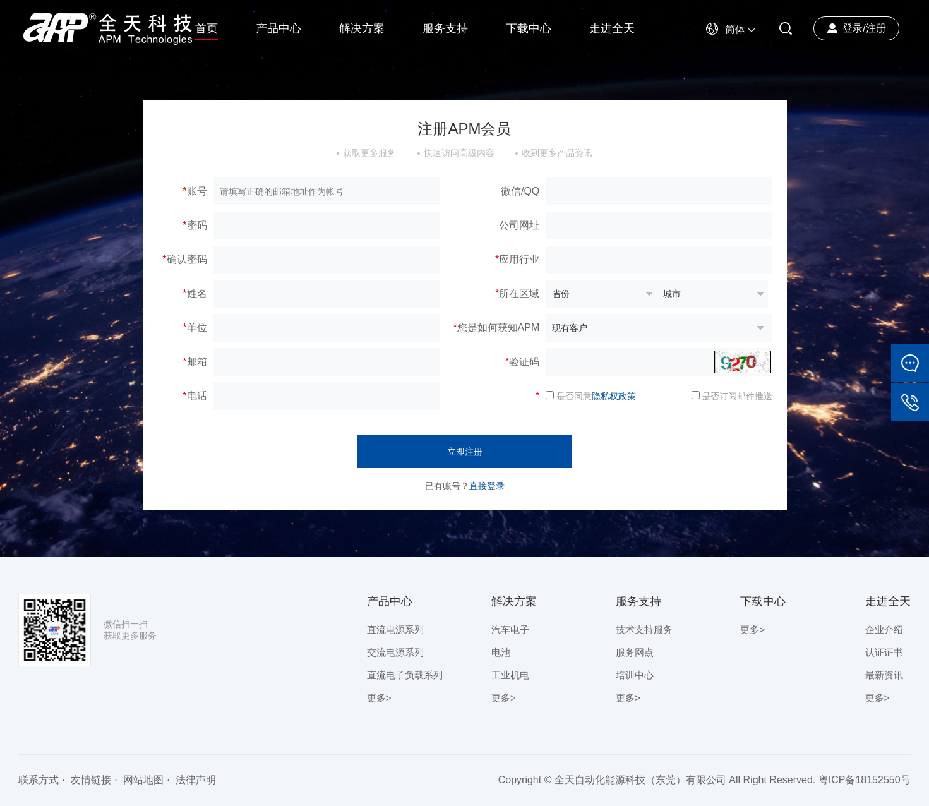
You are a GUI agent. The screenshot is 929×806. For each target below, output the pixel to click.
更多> (379, 697)
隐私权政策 (614, 396)
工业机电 (510, 675)
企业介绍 (884, 629)
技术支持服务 (644, 629)
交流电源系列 (395, 652)
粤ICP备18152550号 (864, 779)
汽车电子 (510, 629)
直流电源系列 (395, 629)
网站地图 (143, 779)
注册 (876, 28)
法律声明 (196, 779)
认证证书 (884, 652)
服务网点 (635, 652)
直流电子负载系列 (405, 675)
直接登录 (487, 486)
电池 (500, 652)
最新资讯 (884, 675)
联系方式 (38, 779)
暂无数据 (601, 294)
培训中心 (635, 675)
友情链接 (91, 779)
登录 (852, 28)
